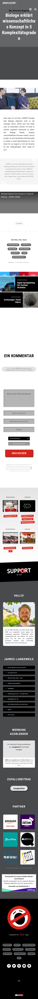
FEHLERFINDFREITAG (10, 529)
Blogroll (7, 945)
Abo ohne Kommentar (19, 444)
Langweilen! (19, 788)
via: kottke (19, 223)
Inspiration (13, 245)
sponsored (30, 949)
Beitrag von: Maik (19, 240)
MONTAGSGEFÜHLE (10, 497)
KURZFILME (27, 529)
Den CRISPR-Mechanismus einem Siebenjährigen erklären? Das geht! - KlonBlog (19, 369)
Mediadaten (18, 949)
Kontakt (7, 949)
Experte (15, 253)
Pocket (33, 275)
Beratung (7, 953)
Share (14, 275)
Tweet (5, 275)
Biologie (12, 249)
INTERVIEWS (27, 497)
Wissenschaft (19, 257)
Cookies (31, 953)
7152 (21, 934)
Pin (24, 275)
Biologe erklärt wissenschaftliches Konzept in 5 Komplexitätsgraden (19, 27)
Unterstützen (29, 945)
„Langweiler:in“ (17, 747)
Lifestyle (26, 245)
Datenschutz (20, 953)
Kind (24, 253)
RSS (19, 958)
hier (31, 467)
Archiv (17, 945)
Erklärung (24, 249)
